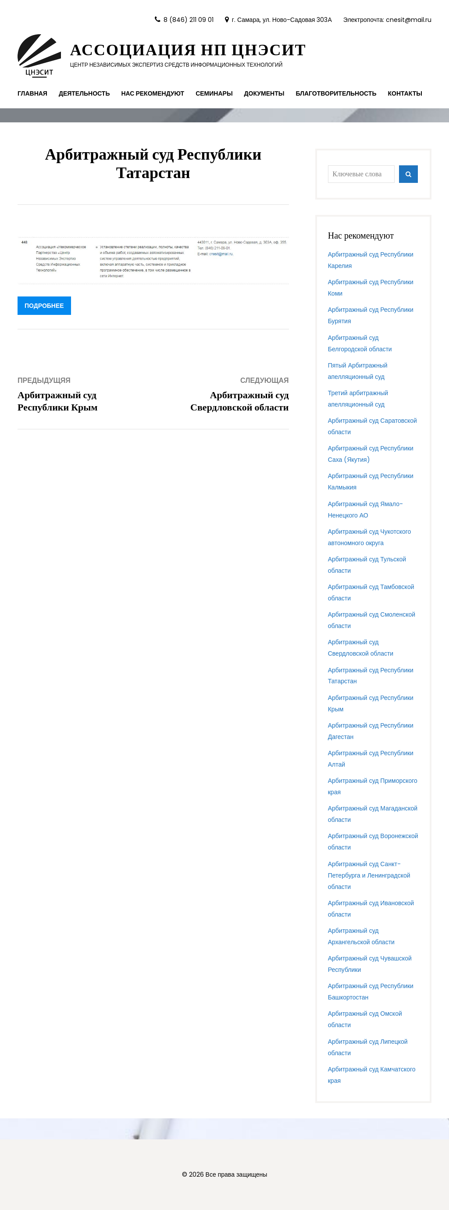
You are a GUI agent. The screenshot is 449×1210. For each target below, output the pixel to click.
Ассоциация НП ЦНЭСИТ (188, 50)
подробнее (44, 305)
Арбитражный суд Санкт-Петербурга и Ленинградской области (369, 875)
